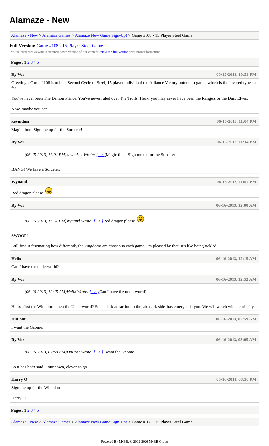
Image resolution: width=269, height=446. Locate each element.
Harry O (19, 379)
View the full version (114, 51)
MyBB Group (158, 441)
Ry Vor (17, 74)
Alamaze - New (39, 20)
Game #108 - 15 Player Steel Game (70, 45)
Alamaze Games (56, 35)
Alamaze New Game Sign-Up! (101, 35)
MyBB (123, 441)
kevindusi (20, 121)
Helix (16, 258)
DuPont (18, 318)
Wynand (19, 181)
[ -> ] (101, 154)
